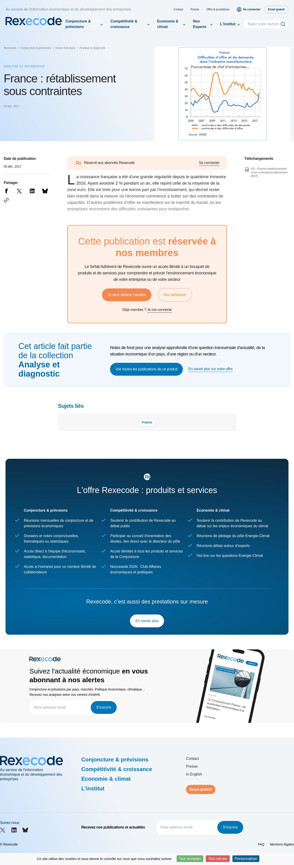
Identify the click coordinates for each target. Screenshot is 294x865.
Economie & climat (167, 24)
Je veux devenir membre (126, 295)
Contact (178, 9)
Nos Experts (199, 24)
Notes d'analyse (65, 48)
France (147, 422)
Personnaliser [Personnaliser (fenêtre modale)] (246, 859)
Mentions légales (282, 844)
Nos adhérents (175, 295)
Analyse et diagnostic (93, 48)
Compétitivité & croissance (123, 24)
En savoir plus (147, 621)
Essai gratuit (201, 789)
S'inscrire (103, 707)
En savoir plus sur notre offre (210, 369)
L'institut (227, 24)
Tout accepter (190, 859)
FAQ (261, 844)
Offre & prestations (217, 9)
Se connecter (209, 163)
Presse (194, 9)
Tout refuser (217, 859)
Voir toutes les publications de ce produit (147, 369)
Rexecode (10, 48)
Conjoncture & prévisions (78, 24)
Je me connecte (159, 310)
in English (194, 774)
